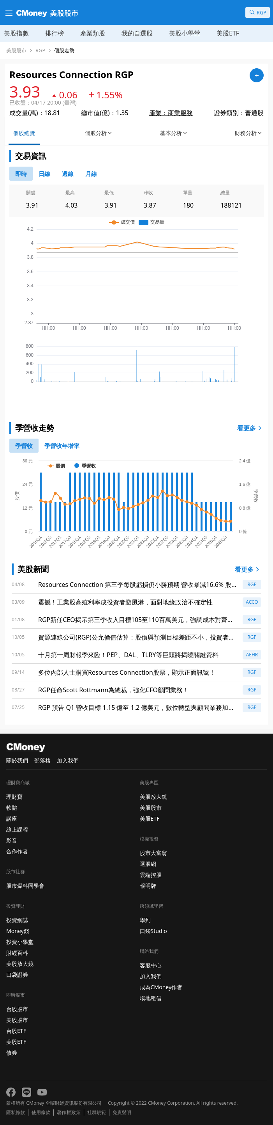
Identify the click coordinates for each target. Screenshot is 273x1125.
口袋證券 (17, 974)
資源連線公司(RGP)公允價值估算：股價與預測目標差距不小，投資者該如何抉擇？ (136, 637)
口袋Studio (153, 931)
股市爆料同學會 (25, 885)
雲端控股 (151, 874)
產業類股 (92, 33)
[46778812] (67, 174)
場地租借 (151, 998)
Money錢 (17, 931)
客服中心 (151, 965)
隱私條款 (15, 1112)
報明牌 (148, 885)
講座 (11, 818)
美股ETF (228, 33)
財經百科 (17, 952)
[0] (21, 174)
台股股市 (17, 1009)
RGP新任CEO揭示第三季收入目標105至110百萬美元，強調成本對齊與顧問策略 (136, 619)
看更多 (250, 428)
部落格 (42, 760)
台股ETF (16, 1030)
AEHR (252, 654)
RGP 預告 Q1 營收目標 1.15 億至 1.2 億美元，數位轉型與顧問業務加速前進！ (136, 707)
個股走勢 (64, 50)
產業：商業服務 (171, 112)
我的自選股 (137, 33)
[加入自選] (257, 75)
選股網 (148, 863)
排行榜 (54, 33)
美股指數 (16, 33)
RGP (40, 50)
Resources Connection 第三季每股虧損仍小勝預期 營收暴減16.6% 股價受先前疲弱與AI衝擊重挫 (134, 584)
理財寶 (14, 796)
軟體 (11, 807)
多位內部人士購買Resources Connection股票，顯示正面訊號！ (126, 672)
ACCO (252, 602)
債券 (11, 1052)
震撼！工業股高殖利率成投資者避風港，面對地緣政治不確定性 (125, 602)
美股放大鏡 (19, 963)
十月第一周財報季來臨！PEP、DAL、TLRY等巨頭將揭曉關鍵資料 (128, 654)
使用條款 (41, 1112)
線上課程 (17, 829)
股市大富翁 (153, 853)
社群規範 (96, 1112)
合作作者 (17, 851)
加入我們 (68, 760)
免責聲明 (122, 1112)
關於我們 (17, 760)
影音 (11, 840)
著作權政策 (68, 1112)
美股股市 (16, 50)
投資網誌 (17, 920)
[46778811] (44, 174)
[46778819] (91, 174)
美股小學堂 (184, 33)
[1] (62, 446)
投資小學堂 (19, 941)
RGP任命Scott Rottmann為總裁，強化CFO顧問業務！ (113, 690)
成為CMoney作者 (161, 987)
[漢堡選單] (8, 12)
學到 (145, 920)
